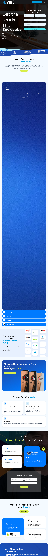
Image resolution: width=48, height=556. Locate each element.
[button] (44, 2)
